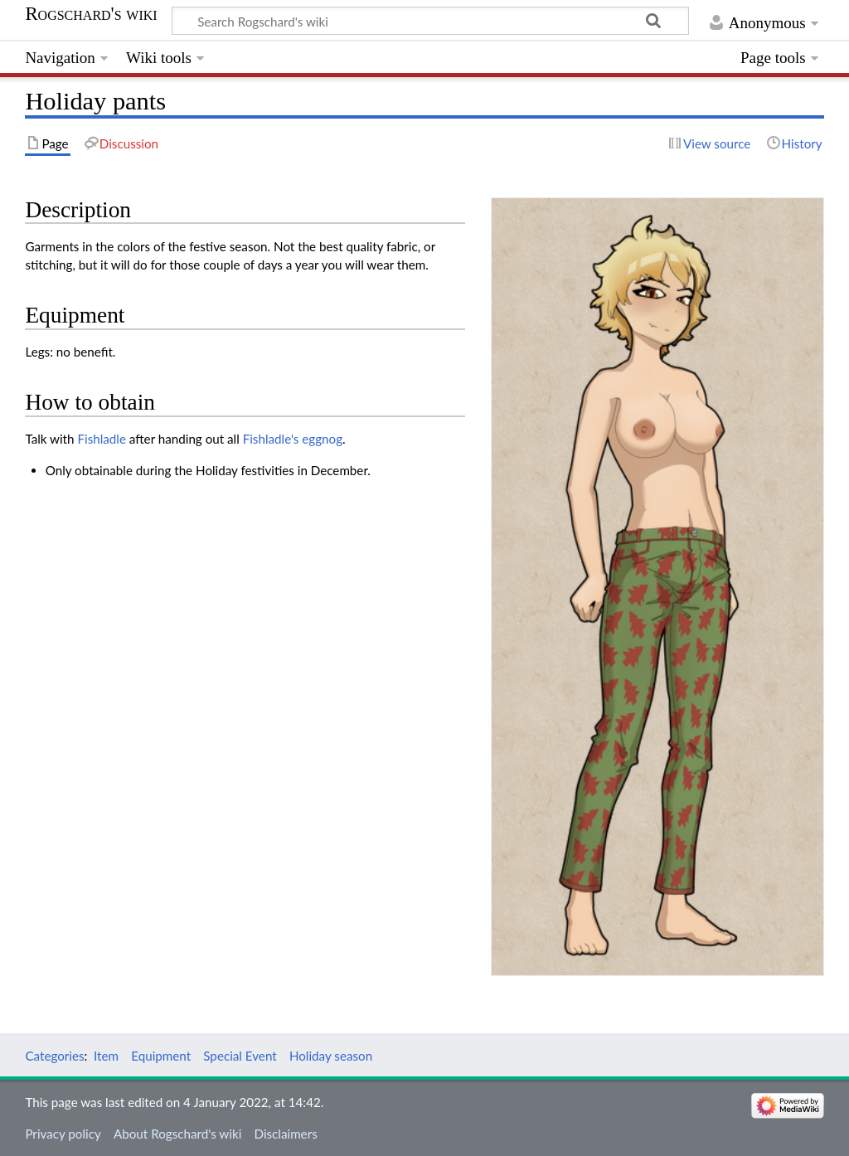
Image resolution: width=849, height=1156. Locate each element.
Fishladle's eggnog (292, 438)
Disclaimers (285, 1133)
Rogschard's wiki (91, 14)
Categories (54, 1055)
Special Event (239, 1055)
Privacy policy (62, 1133)
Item (106, 1055)
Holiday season (330, 1055)
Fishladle (101, 438)
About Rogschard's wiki (177, 1133)
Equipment (161, 1055)
